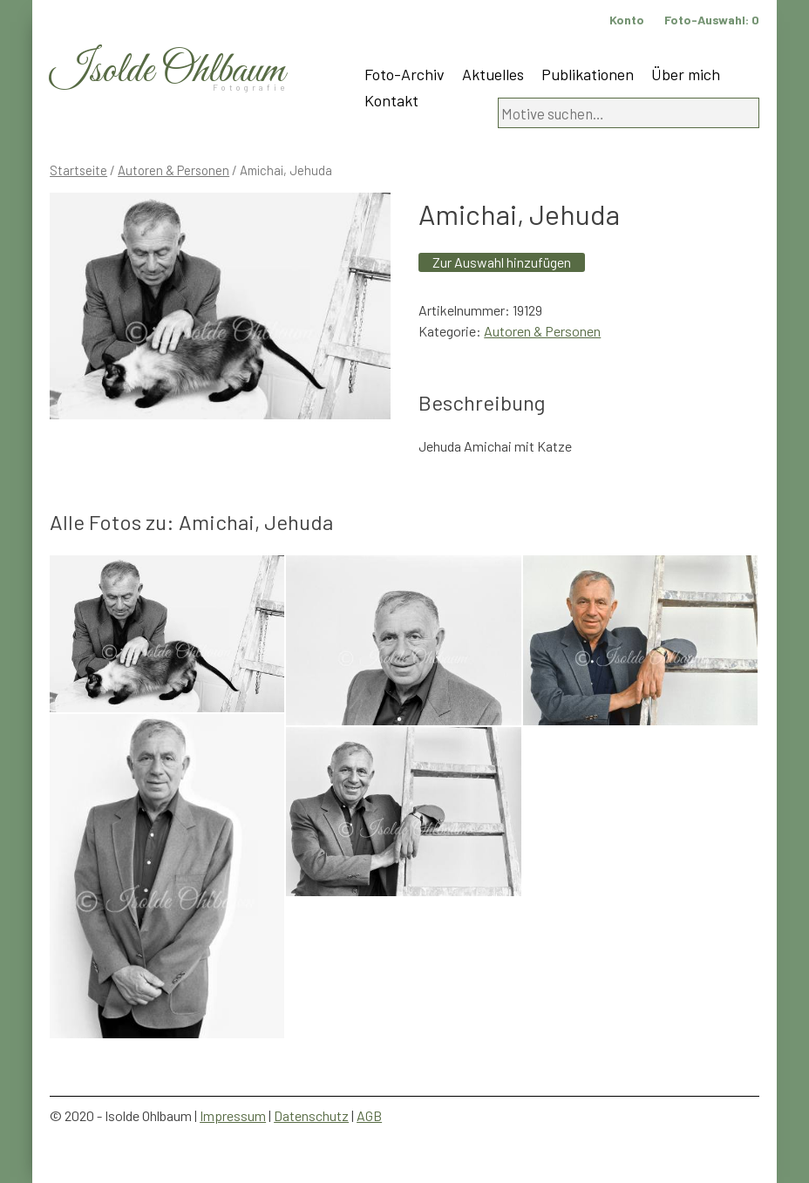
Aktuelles (493, 74)
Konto (626, 19)
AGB (369, 1115)
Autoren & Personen (173, 170)
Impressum (233, 1115)
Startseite (78, 170)
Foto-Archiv (404, 74)
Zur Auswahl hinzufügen (501, 262)
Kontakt (391, 100)
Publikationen (587, 74)
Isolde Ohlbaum (167, 71)
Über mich (685, 74)
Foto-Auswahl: (711, 19)
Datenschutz (311, 1115)
